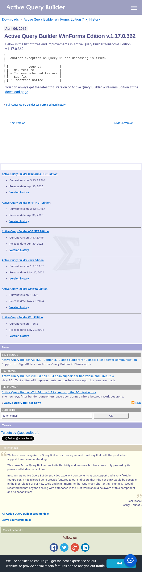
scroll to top (131, 139)
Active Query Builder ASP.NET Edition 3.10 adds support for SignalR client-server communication (69, 359)
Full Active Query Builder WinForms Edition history (36, 104)
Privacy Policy (34, 142)
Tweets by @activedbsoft (20, 433)
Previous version (123, 123)
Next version (17, 123)
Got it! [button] (121, 563)
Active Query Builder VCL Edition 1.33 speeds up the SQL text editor (49, 392)
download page (16, 92)
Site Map (10, 142)
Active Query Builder (29, 174)
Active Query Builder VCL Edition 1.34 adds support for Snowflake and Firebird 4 (58, 376)
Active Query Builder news (22, 402)
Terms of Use (21, 142)
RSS (138, 402)
